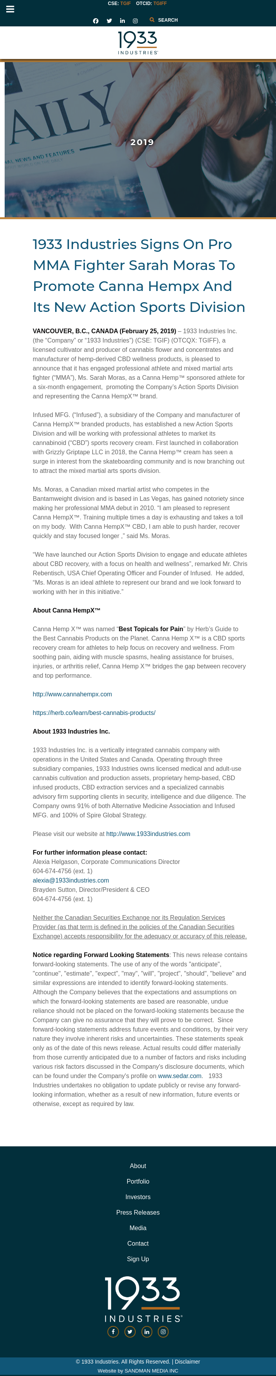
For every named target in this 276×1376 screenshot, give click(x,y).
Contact (137, 1243)
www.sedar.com (180, 1076)
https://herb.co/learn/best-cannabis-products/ (94, 713)
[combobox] (181, 20)
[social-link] (113, 1335)
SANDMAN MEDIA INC (151, 1371)
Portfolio (138, 1181)
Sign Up (138, 1259)
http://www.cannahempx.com (72, 694)
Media (138, 1228)
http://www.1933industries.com (148, 834)
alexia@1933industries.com (71, 880)
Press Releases (138, 1212)
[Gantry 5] (138, 42)
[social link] (95, 21)
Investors (138, 1197)
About (138, 1166)
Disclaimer (187, 1362)
